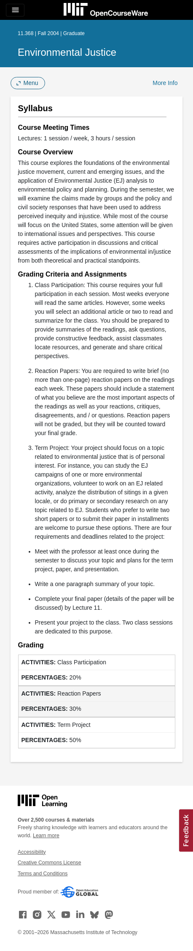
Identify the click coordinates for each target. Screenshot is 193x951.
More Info (165, 82)
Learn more (46, 836)
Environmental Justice (67, 52)
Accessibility (32, 852)
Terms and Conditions (42, 874)
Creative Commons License (49, 863)
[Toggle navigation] (15, 10)
